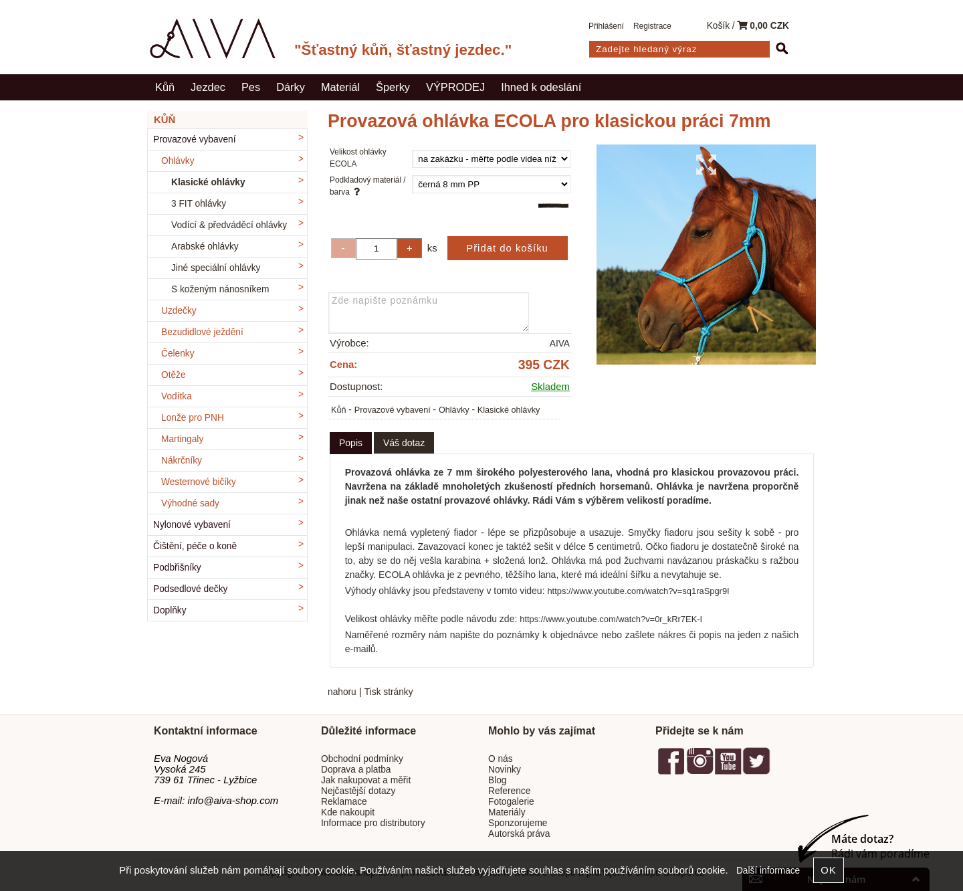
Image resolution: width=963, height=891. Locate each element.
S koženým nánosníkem (220, 289)
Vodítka (176, 396)
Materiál (340, 87)
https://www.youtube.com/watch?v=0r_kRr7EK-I (611, 619)
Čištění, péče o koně (195, 546)
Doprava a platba (356, 770)
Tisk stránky (388, 692)
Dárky (290, 87)
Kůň (165, 87)
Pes (250, 87)
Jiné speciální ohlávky (215, 268)
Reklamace (344, 802)
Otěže (173, 375)
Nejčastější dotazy (358, 791)
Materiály (507, 812)
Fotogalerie (511, 802)
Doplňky (170, 610)
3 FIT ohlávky (198, 204)
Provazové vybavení (392, 410)
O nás (500, 759)
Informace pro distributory (373, 823)
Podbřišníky (177, 568)
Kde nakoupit (347, 812)
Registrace (652, 26)
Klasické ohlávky (508, 410)
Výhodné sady (190, 503)
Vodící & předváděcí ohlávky (229, 225)
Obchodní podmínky (362, 759)
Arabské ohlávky (205, 246)
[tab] (351, 443)
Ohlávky (454, 410)
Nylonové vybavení (192, 525)
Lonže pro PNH (192, 418)
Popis (350, 442)
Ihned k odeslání (541, 87)
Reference (509, 791)
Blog (497, 780)
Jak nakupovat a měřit (366, 780)
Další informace (768, 871)
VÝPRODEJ (455, 87)
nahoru (342, 692)
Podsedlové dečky (190, 589)
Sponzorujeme (517, 823)
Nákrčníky (181, 461)
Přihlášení (606, 26)
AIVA (560, 343)
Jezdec (208, 87)
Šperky (393, 87)
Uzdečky (179, 311)
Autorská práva (519, 834)
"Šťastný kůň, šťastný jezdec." (403, 49)
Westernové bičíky (198, 482)
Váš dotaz (404, 442)
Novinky (504, 770)
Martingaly (182, 439)
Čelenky (178, 354)
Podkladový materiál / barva (368, 186)
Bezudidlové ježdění (202, 332)
